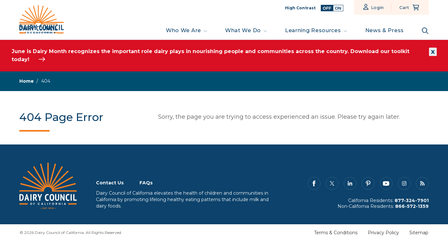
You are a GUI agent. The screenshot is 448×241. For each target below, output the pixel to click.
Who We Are (183, 30)
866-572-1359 (412, 206)
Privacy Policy (383, 233)
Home (26, 81)
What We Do (243, 30)
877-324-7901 (412, 200)
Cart (404, 7)
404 (45, 81)
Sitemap (418, 233)
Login (377, 7)
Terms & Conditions (335, 233)
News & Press (384, 30)
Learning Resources (313, 30)
